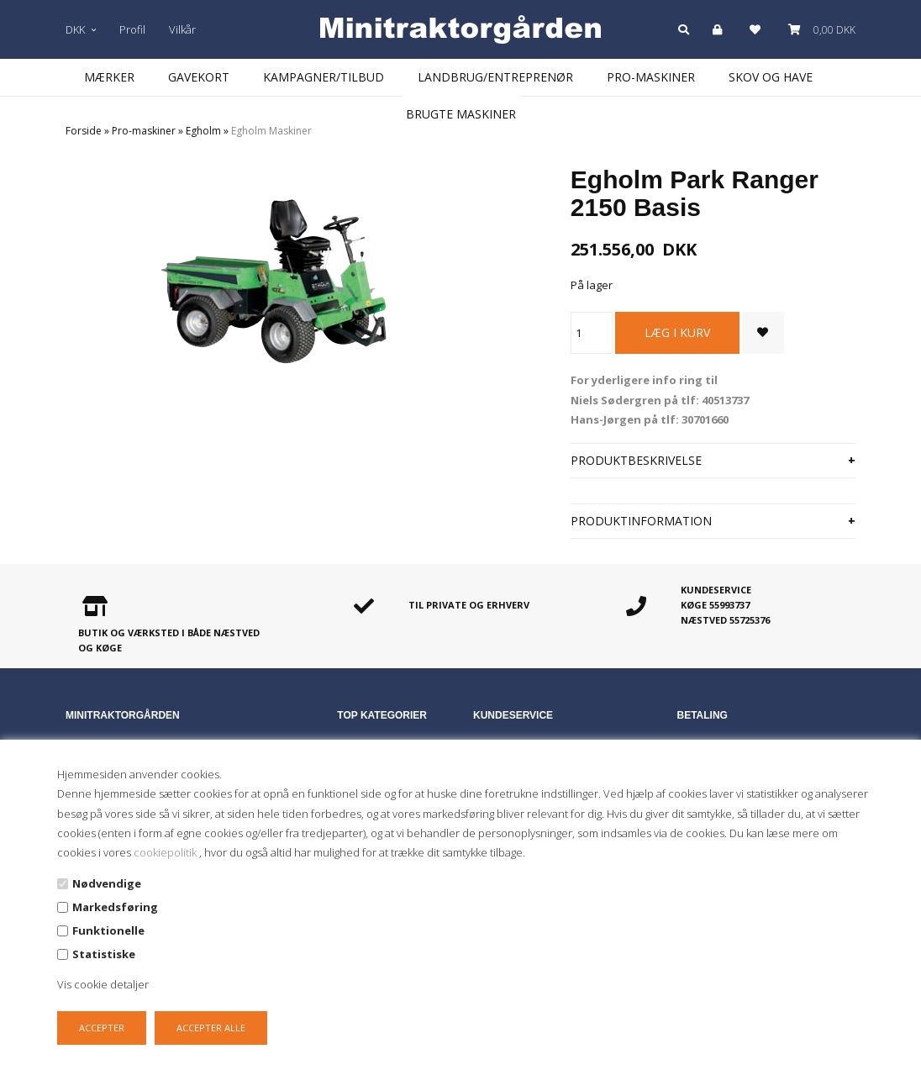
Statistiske (103, 954)
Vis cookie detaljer (103, 984)
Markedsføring (115, 907)
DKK (81, 29)
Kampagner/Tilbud (323, 77)
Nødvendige (106, 883)
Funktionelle (108, 930)
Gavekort (198, 77)
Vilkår (182, 29)
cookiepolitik (166, 852)
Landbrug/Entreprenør (495, 77)
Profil (132, 29)
